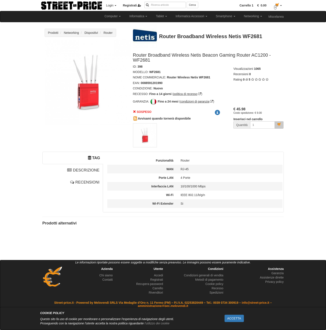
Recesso (217, 288)
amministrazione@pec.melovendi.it (163, 306)
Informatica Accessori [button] (191, 16)
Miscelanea (276, 16)
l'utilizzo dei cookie (157, 323)
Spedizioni (216, 292)
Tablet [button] (161, 16)
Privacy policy (274, 281)
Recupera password (149, 284)
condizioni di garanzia (194, 101)
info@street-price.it (255, 302)
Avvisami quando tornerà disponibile (162, 118)
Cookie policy (214, 284)
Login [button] (111, 5)
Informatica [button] (138, 16)
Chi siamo (106, 275)
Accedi (158, 275)
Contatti (107, 279)
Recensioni (240, 74)
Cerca (192, 4)
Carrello (157, 288)
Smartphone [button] (225, 16)
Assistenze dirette (272, 277)
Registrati (156, 279)
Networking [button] (253, 16)
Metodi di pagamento (209, 279)
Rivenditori (156, 292)
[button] (261, 5)
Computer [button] (113, 16)
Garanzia (277, 273)
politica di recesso (185, 94)
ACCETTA (234, 318)
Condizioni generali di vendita (203, 275)
